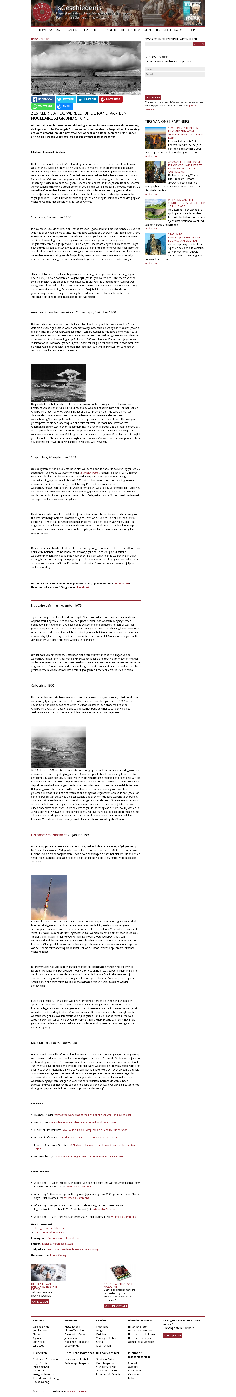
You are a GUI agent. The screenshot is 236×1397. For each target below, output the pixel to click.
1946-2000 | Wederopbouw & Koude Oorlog (72, 1249)
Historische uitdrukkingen (142, 1334)
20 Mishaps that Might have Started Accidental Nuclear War (88, 1156)
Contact (132, 1363)
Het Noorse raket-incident (50, 1232)
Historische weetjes (139, 1338)
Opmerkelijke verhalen (141, 1341)
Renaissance (40, 1370)
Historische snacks (169, 30)
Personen (89, 30)
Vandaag (55, 30)
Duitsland (101, 1334)
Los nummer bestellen (78, 1359)
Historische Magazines (79, 1353)
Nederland (102, 1326)
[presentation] (172, 84)
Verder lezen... (153, 156)
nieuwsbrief (121, 583)
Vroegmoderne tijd (44, 1374)
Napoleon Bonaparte (77, 1341)
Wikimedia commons (79, 1186)
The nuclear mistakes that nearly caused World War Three (82, 1122)
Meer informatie (116, 1306)
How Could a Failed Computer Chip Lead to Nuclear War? (95, 1130)
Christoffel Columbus (77, 1330)
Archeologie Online (107, 1370)
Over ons (133, 1366)
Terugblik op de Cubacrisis (50, 1228)
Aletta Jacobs (72, 1326)
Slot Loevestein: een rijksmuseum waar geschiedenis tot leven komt (185, 132)
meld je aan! (172, 1335)
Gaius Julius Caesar (75, 1334)
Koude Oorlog (58, 1255)
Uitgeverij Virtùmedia (108, 1374)
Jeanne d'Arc (72, 1338)
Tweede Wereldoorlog (46, 1378)
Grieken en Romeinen (45, 1359)
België (99, 1330)
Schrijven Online (105, 1359)
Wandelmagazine (106, 1366)
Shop (191, 30)
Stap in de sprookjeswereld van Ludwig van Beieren (184, 237)
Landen (72, 30)
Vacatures (134, 1374)
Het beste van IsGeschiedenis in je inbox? (44, 1286)
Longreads (39, 1341)
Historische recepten (140, 1330)
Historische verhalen (136, 30)
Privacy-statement (77, 1391)
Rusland (46, 1243)
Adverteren (134, 1370)
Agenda (37, 1338)
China (99, 1341)
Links (131, 1378)
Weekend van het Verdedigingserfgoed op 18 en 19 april (186, 203)
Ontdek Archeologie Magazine (118, 1285)
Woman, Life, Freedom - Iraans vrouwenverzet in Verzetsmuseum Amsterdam (185, 166)
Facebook (83, 587)
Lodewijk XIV (72, 1345)
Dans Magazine (105, 1363)
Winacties (38, 1345)
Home (43, 30)
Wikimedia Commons (76, 1198)
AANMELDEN (40, 1301)
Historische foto (137, 1326)
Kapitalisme (72, 1238)
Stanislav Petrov (90, 472)
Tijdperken (108, 30)
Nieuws (45, 39)
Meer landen (103, 1345)
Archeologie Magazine (77, 1363)
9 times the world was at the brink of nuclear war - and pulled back (92, 1115)
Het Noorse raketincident (49, 835)
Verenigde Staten (63, 1243)
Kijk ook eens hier (107, 1353)
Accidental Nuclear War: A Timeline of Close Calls (89, 1137)
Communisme (56, 1238)
